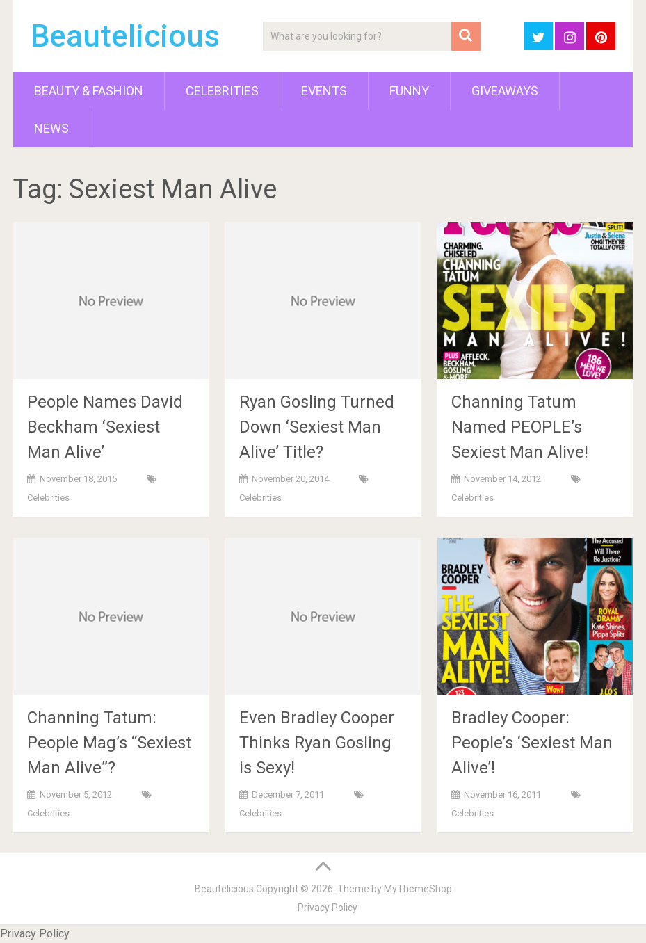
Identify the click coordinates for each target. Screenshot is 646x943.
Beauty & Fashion (88, 90)
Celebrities (222, 90)
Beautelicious (125, 36)
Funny (409, 90)
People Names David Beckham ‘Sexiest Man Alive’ (105, 427)
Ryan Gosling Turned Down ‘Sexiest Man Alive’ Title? (316, 427)
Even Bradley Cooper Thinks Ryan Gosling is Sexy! (316, 742)
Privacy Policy (327, 907)
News (51, 128)
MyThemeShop (418, 888)
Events (324, 90)
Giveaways (504, 90)
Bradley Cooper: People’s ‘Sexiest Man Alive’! (532, 742)
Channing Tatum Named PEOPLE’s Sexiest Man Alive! (519, 427)
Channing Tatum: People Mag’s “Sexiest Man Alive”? (109, 742)
